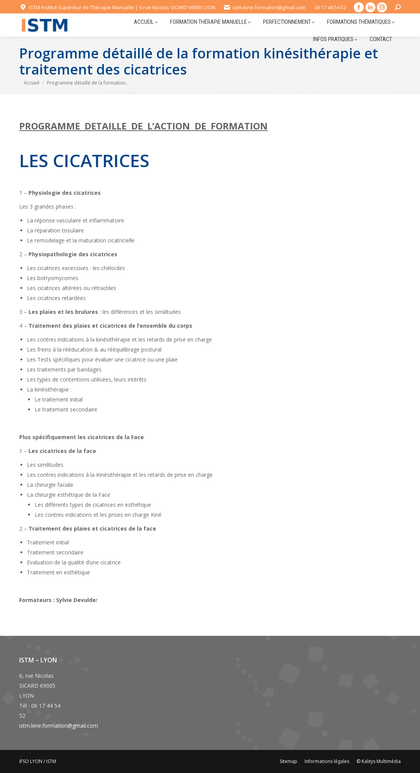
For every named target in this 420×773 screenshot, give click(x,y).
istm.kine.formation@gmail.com (58, 725)
